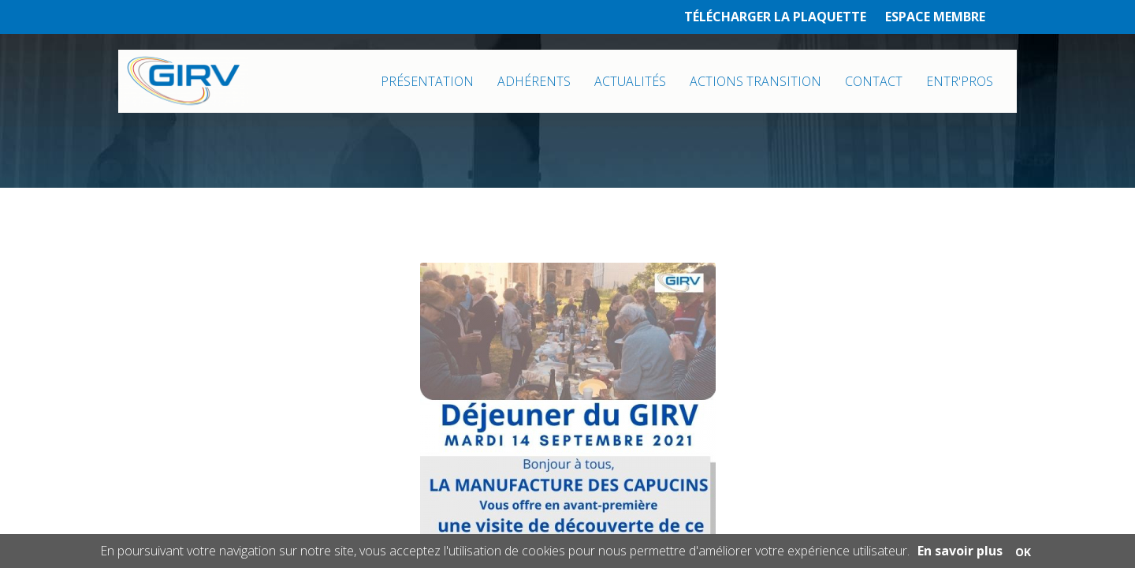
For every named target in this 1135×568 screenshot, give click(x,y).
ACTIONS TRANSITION (755, 81)
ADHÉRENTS (534, 81)
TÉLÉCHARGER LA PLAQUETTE (775, 16)
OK (1023, 551)
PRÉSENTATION (427, 81)
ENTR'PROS (959, 81)
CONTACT (873, 81)
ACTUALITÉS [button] (630, 81)
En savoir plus (960, 550)
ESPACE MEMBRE (935, 16)
